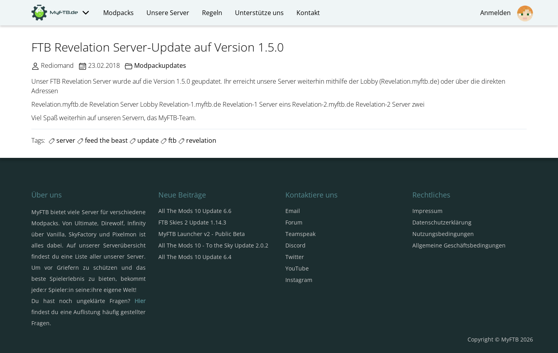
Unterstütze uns (259, 12)
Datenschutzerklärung (441, 222)
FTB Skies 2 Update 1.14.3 (192, 222)
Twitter (294, 257)
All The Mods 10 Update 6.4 (194, 257)
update (144, 140)
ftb (168, 140)
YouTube (297, 268)
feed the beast (102, 140)
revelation (197, 140)
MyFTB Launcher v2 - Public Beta (201, 234)
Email (292, 211)
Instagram (298, 280)
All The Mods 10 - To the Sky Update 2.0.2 (213, 245)
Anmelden (506, 13)
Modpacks (118, 12)
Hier (140, 301)
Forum (293, 222)
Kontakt (308, 12)
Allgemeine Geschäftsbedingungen (459, 245)
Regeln (212, 12)
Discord (295, 245)
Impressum (427, 211)
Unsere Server (167, 12)
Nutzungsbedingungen (443, 234)
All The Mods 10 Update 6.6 (194, 211)
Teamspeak (300, 234)
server (61, 140)
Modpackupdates (160, 65)
